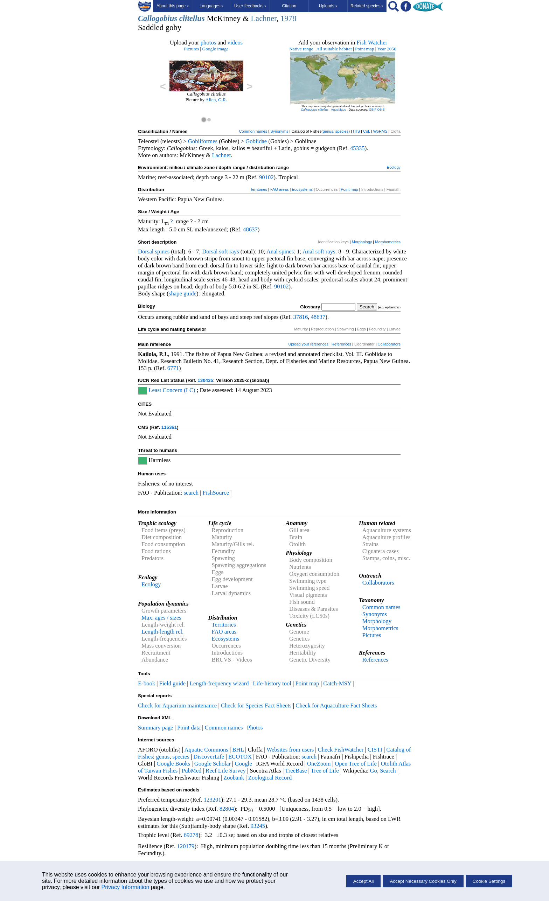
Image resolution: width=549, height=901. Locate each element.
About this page (172, 6)
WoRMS (380, 131)
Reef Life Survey (226, 770)
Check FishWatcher (341, 749)
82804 (227, 808)
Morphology (362, 242)
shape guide (182, 293)
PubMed (191, 770)
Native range (301, 48)
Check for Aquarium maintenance (177, 705)
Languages (211, 6)
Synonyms (279, 131)
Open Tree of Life (356, 763)
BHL (238, 749)
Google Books (173, 763)
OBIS (381, 109)
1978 (288, 18)
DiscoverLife (208, 756)
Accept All (363, 881)
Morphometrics (388, 242)
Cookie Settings (489, 881)
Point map (364, 48)
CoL (366, 131)
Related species (366, 6)
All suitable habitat (334, 48)
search (191, 492)
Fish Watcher (371, 42)
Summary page (155, 727)
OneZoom (319, 763)
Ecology (394, 167)
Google (243, 763)
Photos (255, 727)
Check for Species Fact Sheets (256, 705)
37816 (300, 317)
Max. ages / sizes (161, 617)
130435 (205, 380)
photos (208, 42)
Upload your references (308, 344)
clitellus (192, 18)
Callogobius (157, 18)
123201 (212, 799)
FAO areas (279, 189)
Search (388, 770)
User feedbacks (250, 6)
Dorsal (145, 251)
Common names (253, 131)
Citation (289, 6)
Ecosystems (302, 189)
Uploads (328, 6)
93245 (258, 826)
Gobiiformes (202, 141)
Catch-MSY (337, 683)
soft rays (229, 251)
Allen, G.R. (216, 99)
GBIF (372, 109)
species (341, 131)
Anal (272, 251)
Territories (258, 189)
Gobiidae (256, 141)
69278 (191, 835)
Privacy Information (126, 887)
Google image (215, 48)
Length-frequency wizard (219, 683)
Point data (189, 727)
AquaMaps (338, 109)
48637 (250, 229)
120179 (185, 846)
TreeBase (296, 770)
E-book (146, 683)
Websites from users (290, 749)
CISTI (375, 749)
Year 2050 (386, 48)
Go (373, 770)
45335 (357, 148)
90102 (266, 177)
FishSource (216, 492)
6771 (173, 368)
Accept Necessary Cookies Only (423, 881)
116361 (169, 427)
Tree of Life (325, 770)
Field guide (172, 683)
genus (328, 131)
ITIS (356, 131)
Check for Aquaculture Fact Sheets (336, 705)
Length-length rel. (162, 631)
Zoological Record (270, 777)
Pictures (191, 48)
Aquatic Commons (206, 749)
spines (162, 251)
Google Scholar (212, 763)
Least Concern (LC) (171, 390)
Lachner (263, 18)
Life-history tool (272, 683)
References (341, 344)
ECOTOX (240, 756)
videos (235, 42)
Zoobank (233, 777)
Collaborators (389, 344)
